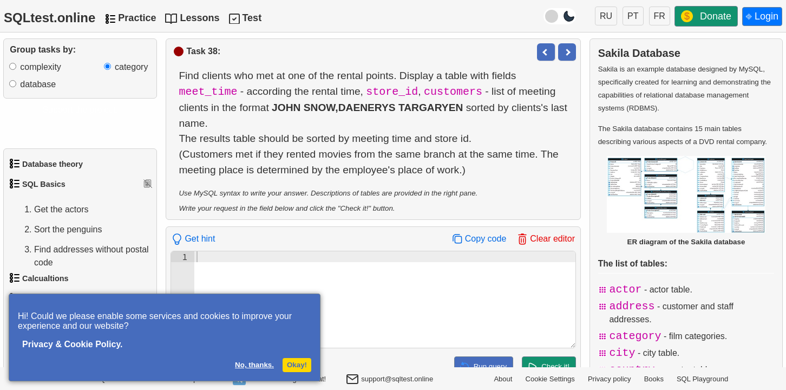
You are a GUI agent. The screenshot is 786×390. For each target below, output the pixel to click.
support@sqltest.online (389, 380)
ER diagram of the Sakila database (686, 200)
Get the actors (50, 209)
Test (251, 17)
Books (654, 379)
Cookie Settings (550, 379)
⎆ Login (762, 16)
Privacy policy (609, 379)
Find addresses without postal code (80, 256)
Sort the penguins (57, 229)
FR (659, 16)
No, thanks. (254, 365)
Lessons (199, 17)
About (503, 379)
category (131, 67)
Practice (137, 17)
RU (606, 16)
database (38, 84)
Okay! (297, 365)
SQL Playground (702, 379)
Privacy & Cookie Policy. (72, 344)
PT (632, 16)
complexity (40, 67)
